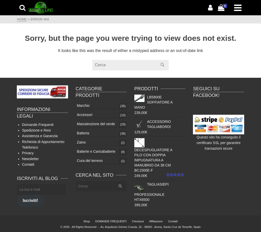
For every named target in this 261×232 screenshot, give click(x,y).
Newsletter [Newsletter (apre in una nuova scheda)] (30, 159)
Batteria (83, 133)
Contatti (28, 164)
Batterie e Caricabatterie (96, 151)
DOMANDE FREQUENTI (111, 221)
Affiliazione (156, 221)
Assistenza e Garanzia (40, 136)
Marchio (83, 106)
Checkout (138, 221)
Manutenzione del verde (96, 124)
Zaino (81, 142)
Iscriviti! (30, 200)
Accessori (85, 115)
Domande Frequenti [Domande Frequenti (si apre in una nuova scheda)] (38, 125)
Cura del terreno (90, 161)
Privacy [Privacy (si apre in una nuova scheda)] (28, 153)
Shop (86, 221)
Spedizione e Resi (36, 130)
